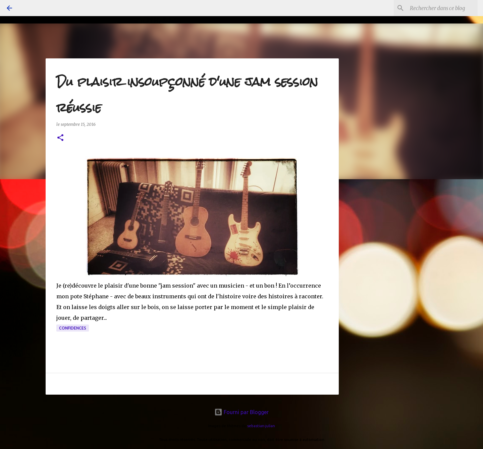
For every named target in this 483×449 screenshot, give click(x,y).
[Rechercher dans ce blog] (442, 8)
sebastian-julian (261, 426)
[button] (60, 138)
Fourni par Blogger (241, 412)
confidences (72, 328)
